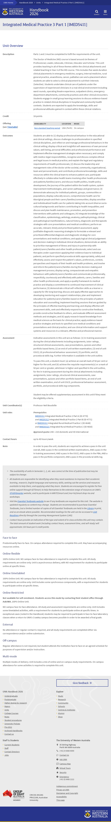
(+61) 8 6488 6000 (67, 750)
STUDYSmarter (16, 493)
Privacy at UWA (62, 789)
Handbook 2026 (26, 2)
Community (63, 703)
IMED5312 (44, 419)
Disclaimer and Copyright (67, 793)
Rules (6, 716)
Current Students (11, 744)
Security (63, 772)
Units (38, 2)
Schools (61, 706)
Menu (105, 12)
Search (97, 12)
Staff (6, 748)
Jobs (6, 755)
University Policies (12, 723)
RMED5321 (44, 426)
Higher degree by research (15, 703)
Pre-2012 (8, 727)
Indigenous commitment (67, 786)
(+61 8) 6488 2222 (67, 779)
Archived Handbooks (13, 730)
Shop (60, 716)
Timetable (12, 126)
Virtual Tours (65, 768)
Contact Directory (12, 751)
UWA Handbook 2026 (13, 691)
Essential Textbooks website (30, 501)
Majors (7, 706)
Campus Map (65, 763)
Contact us (9, 734)
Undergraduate (11, 696)
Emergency (64, 776)
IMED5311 (40, 416)
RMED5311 (42, 423)
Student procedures (13, 720)
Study (60, 696)
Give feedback (80, 682)
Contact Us (64, 755)
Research (62, 699)
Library (90, 508)
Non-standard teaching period (47, 128)
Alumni (61, 713)
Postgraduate (10, 699)
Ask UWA (63, 759)
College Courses (11, 713)
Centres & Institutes (66, 710)
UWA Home (8, 2)
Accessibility (61, 796)
